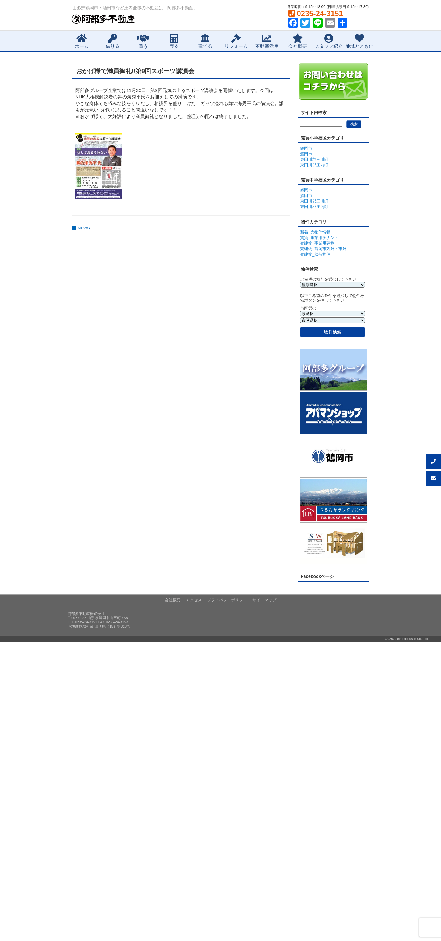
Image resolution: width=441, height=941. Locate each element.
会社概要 (297, 41)
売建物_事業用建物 (317, 243)
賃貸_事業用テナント (319, 237)
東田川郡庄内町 (314, 165)
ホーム (82, 41)
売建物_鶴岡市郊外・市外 (323, 248)
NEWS (84, 228)
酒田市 (306, 154)
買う (143, 41)
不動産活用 (267, 41)
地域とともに (359, 41)
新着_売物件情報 (315, 232)
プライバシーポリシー (227, 600)
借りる (113, 41)
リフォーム (236, 41)
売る (174, 41)
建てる (205, 41)
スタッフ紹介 (328, 41)
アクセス (194, 600)
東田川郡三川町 (314, 159)
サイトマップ (264, 600)
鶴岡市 (306, 148)
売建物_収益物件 (315, 254)
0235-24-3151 (315, 13)
